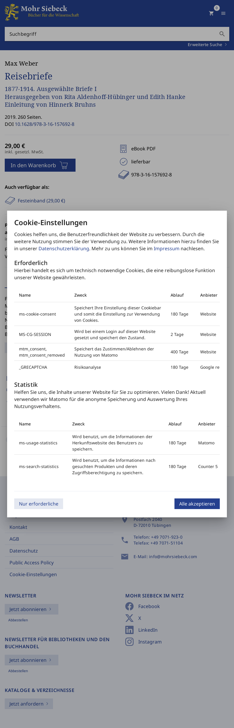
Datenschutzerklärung (64, 248)
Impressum (166, 248)
